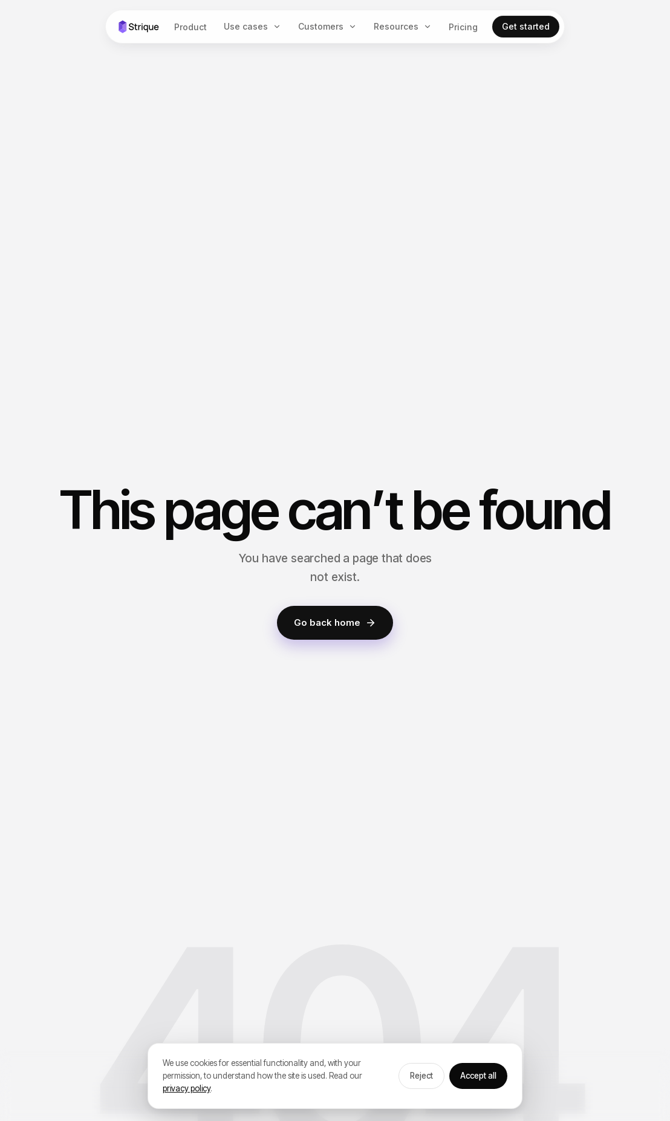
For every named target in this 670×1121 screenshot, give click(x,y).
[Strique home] (138, 26)
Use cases (246, 26)
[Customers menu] (355, 27)
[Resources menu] (430, 27)
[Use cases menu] (279, 27)
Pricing (463, 27)
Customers (320, 26)
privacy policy (186, 1088)
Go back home (335, 622)
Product (190, 27)
